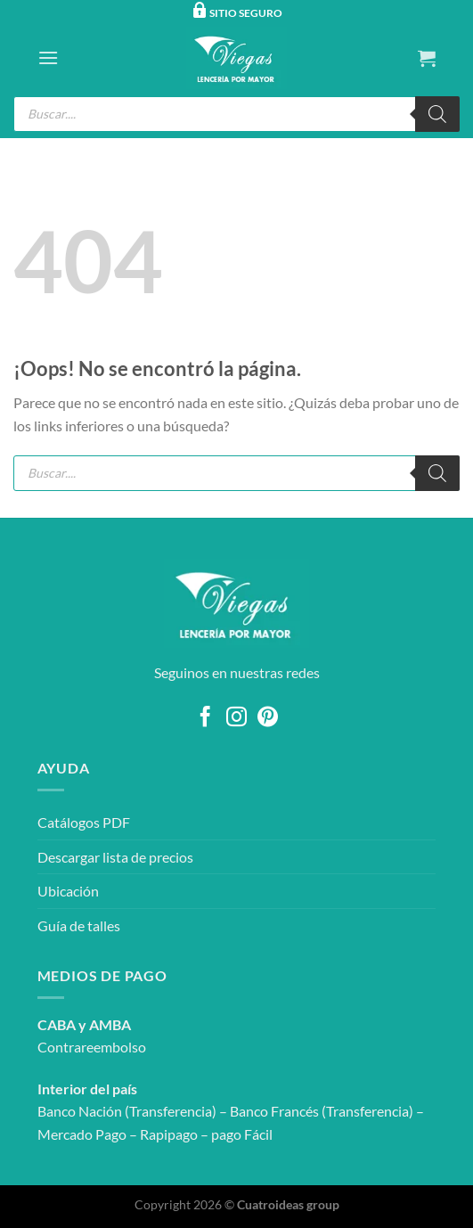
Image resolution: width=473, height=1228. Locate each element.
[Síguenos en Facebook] (205, 718)
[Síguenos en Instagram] (236, 718)
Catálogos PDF (83, 822)
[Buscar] (437, 114)
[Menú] (48, 57)
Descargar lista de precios (115, 856)
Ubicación (68, 890)
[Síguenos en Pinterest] (267, 718)
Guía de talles (78, 925)
